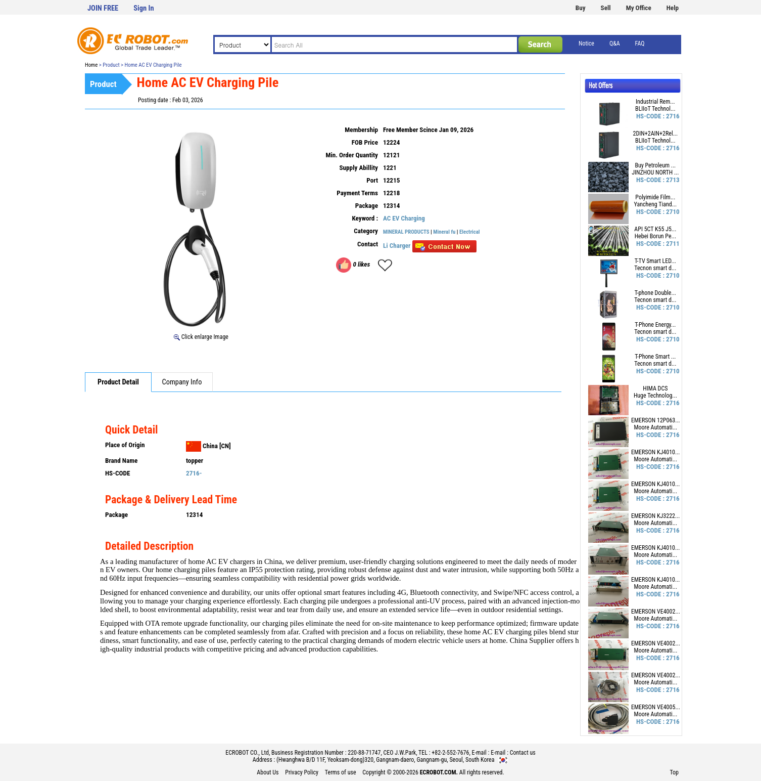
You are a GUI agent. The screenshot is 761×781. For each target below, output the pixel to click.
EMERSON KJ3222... (655, 515)
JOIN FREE (102, 8)
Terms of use (340, 772)
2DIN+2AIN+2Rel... (655, 133)
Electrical (469, 232)
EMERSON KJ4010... (655, 452)
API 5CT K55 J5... (655, 229)
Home (91, 65)
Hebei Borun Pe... (655, 236)
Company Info (182, 382)
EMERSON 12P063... (655, 420)
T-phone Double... (655, 292)
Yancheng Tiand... (655, 204)
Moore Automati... (656, 427)
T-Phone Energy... (655, 324)
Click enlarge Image (201, 336)
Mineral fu (444, 232)
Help (673, 8)
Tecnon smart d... (655, 268)
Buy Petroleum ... (655, 165)
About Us (267, 772)
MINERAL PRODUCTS (406, 232)
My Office (638, 8)
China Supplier (532, 640)
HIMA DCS (655, 388)
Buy (581, 8)
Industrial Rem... (655, 101)
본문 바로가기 (0, 0)
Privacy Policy (301, 772)
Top (674, 772)
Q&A (614, 43)
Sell (606, 8)
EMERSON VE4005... (655, 707)
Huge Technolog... (655, 395)
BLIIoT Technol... (655, 108)
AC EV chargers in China (244, 561)
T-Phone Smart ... (655, 356)
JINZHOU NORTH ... (655, 172)
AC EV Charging (404, 218)
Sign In (143, 8)
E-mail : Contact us (513, 752)
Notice (586, 43)
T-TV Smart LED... (655, 261)
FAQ (640, 43)
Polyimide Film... (655, 197)
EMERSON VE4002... (655, 611)
